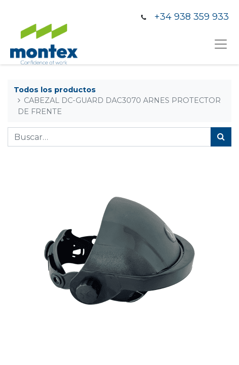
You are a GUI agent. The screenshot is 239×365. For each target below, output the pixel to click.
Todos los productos (55, 89)
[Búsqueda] (221, 137)
